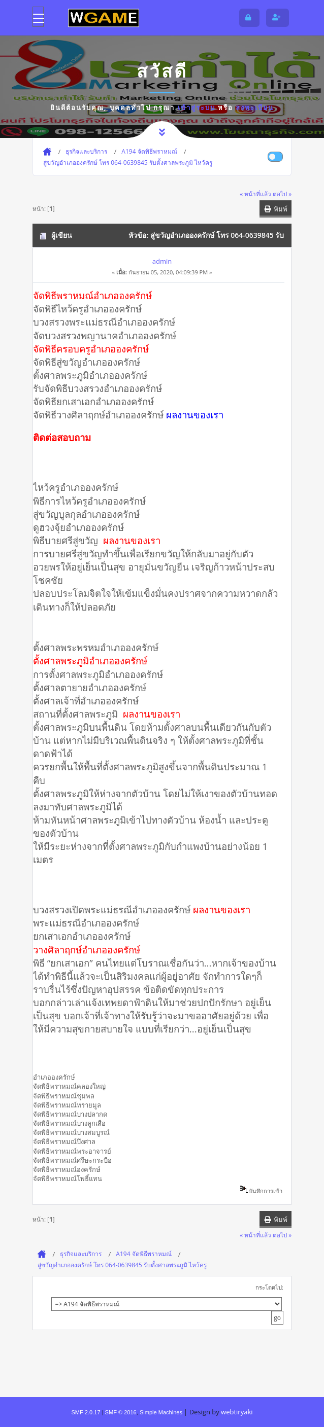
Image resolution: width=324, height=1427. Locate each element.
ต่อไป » (282, 194)
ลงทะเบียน (255, 107)
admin (162, 261)
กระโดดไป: (269, 1287)
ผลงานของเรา (151, 713)
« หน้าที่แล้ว (255, 194)
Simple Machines (161, 1412)
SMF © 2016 (121, 1412)
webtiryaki (236, 1411)
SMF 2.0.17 (85, 1412)
